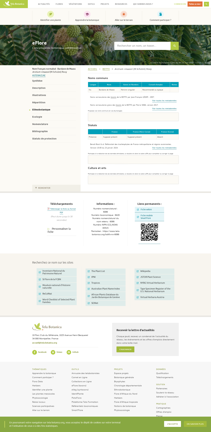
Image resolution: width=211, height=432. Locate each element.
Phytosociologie (40, 397)
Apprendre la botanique (87, 20)
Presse (159, 415)
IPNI (92, 277)
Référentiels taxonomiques (85, 405)
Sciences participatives (43, 405)
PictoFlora (76, 397)
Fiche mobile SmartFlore (145, 216)
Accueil (92, 69)
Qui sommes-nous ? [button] (143, 4)
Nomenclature (40, 124)
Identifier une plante (50, 20)
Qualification (162, 373)
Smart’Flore (77, 410)
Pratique (161, 403)
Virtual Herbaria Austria (150, 297)
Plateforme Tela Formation (85, 401)
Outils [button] (91, 4)
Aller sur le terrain (124, 20)
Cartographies (163, 407)
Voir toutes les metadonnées (164, 100)
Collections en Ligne (82, 381)
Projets (118, 369)
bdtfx (106, 69)
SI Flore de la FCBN (50, 279)
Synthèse (37, 80)
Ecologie (37, 116)
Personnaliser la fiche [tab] (59, 230)
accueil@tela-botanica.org (44, 342)
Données (161, 369)
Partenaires (161, 388)
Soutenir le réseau (165, 392)
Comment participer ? (160, 20)
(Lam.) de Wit (165, 62)
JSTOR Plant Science (149, 277)
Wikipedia (143, 271)
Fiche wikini (144, 209)
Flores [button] (59, 4)
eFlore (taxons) (79, 385)
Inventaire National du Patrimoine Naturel (52, 272)
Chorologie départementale (128, 385)
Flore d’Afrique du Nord (125, 393)
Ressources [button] (121, 4)
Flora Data (37, 381)
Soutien (160, 384)
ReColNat (45, 293)
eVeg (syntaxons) (80, 389)
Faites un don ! (195, 4)
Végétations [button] (75, 4)
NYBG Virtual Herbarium (151, 283)
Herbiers (36, 385)
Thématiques (39, 369)
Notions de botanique (125, 405)
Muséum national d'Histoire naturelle (54, 286)
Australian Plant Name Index (104, 288)
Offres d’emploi (163, 411)
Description (38, 88)
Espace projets (121, 373)
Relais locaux (38, 401)
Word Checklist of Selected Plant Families (57, 301)
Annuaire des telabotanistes (85, 373)
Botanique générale (124, 377)
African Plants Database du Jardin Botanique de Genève (104, 296)
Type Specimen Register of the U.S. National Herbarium (153, 290)
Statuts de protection (44, 138)
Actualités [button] (44, 4)
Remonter (42, 188)
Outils (75, 369)
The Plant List (96, 271)
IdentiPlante (78, 393)
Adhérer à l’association (167, 396)
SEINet (93, 303)
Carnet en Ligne (79, 377)
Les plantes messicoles (43, 393)
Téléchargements (164, 377)
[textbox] (142, 46)
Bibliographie (40, 131)
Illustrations (39, 95)
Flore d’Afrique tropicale (126, 401)
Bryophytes (119, 381)
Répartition (38, 102)
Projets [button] (105, 4)
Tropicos (94, 283)
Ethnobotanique (41, 109)
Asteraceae (39, 75)
